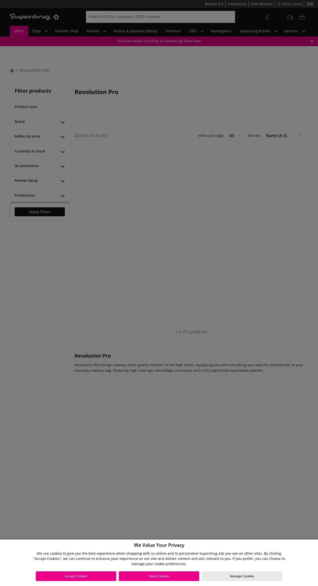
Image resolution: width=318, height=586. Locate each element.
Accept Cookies (76, 576)
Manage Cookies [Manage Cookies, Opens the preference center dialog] (242, 576)
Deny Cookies (159, 576)
